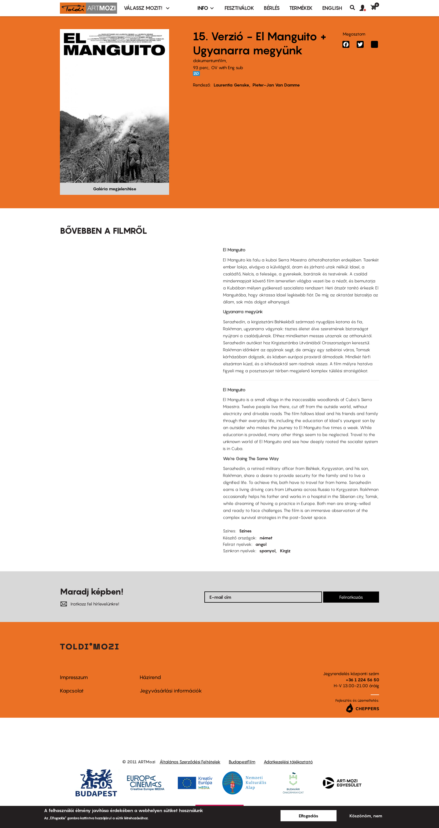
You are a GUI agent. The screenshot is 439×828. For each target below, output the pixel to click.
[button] (365, 8)
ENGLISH (332, 8)
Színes (245, 530)
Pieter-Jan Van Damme (276, 84)
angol (261, 544)
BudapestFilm (242, 761)
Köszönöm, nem (365, 815)
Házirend (150, 677)
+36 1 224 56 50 (362, 679)
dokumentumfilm (209, 60)
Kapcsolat (72, 691)
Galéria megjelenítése (114, 188)
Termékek (301, 8)
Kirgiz (285, 550)
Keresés (354, 7)
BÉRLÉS (272, 8)
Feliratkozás (351, 597)
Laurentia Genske (231, 84)
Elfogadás (308, 815)
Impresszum (74, 677)
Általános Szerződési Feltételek (190, 761)
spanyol (267, 550)
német (266, 537)
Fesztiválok (239, 8)
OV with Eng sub (227, 67)
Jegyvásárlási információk (171, 691)
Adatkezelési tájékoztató (288, 761)
